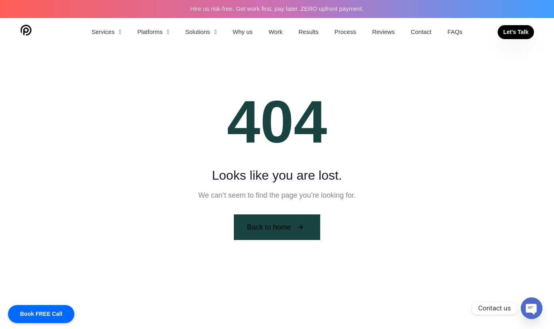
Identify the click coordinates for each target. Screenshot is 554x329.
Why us (243, 31)
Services (106, 31)
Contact (421, 31)
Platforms (153, 31)
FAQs (454, 31)
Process (345, 31)
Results (309, 31)
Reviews (383, 31)
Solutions (201, 31)
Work (276, 31)
